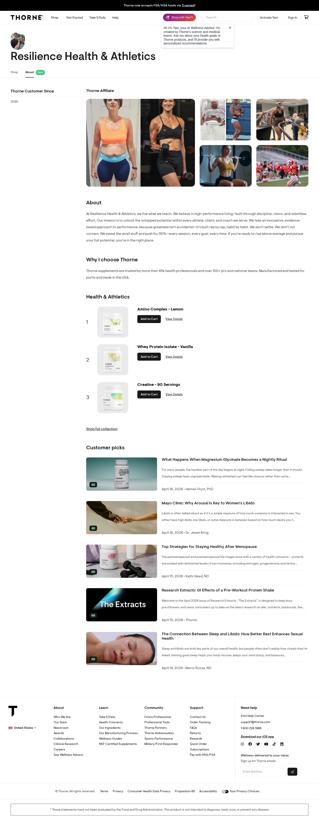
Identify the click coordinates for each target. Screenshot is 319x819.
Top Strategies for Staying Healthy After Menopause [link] (209, 546)
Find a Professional (157, 717)
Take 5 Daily (107, 717)
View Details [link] (174, 319)
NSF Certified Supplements (118, 744)
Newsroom (61, 728)
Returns (195, 733)
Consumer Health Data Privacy (149, 791)
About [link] (29, 72)
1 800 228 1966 (251, 728)
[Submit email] (292, 772)
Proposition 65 (185, 791)
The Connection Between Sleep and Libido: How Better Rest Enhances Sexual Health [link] (232, 636)
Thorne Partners (155, 728)
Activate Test (269, 17)
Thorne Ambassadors (159, 733)
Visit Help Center (252, 716)
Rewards (196, 739)
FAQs (193, 728)
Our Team (60, 722)
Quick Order (198, 744)
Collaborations (64, 739)
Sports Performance (158, 739)
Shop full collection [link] (101, 429)
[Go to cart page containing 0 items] (306, 17)
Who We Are (62, 717)
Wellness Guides (110, 739)
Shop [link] (14, 72)
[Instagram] (242, 744)
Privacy (118, 791)
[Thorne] (27, 17)
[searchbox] (226, 17)
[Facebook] (250, 744)
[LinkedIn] (281, 744)
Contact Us (198, 717)
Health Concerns (111, 722)
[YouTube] (266, 744)
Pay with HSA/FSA (202, 755)
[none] (121, 474)
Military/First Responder (161, 744)
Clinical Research (66, 744)
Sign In (292, 17)
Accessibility (208, 791)
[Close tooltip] (229, 27)
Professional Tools (157, 722)
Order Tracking (200, 722)
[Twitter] (258, 744)
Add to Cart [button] (149, 319)
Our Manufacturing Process (118, 733)
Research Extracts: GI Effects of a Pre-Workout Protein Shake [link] (218, 590)
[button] (22, 727)
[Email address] (262, 772)
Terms (104, 791)
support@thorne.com (255, 722)
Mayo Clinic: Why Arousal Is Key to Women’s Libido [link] (208, 503)
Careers (59, 749)
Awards (59, 733)
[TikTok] (274, 744)
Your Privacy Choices (240, 791)
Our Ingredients (110, 728)
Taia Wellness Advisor (68, 755)
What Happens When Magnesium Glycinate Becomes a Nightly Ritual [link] (224, 459)
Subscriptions (199, 749)
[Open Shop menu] (55, 17)
